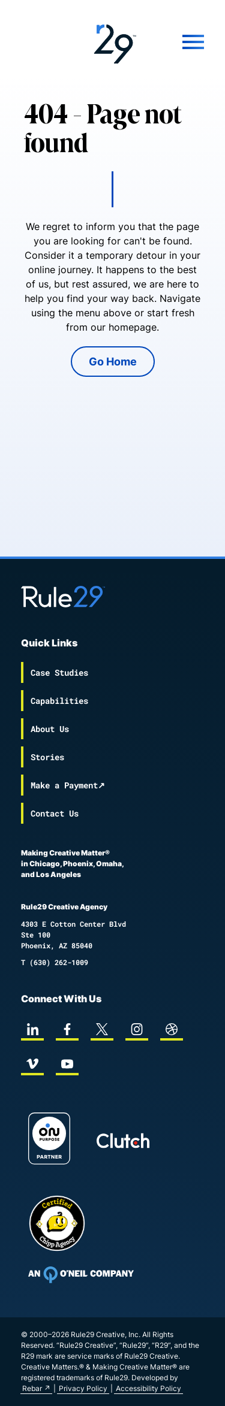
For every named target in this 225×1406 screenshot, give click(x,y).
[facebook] (67, 1029)
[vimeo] (32, 1064)
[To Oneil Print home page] (81, 1274)
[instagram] (136, 1029)
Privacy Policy (83, 1388)
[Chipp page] (57, 1223)
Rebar (32, 1388)
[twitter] (102, 1029)
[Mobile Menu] (181, 42)
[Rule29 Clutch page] (123, 1140)
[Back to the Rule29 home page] (113, 42)
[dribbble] (171, 1029)
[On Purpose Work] (49, 1140)
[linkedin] (32, 1029)
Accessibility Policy (148, 1388)
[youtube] (67, 1064)
